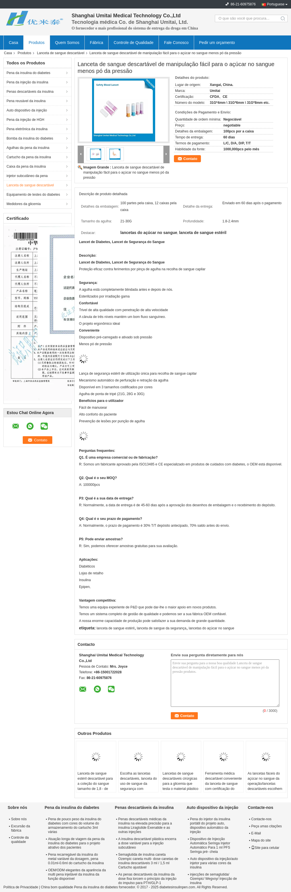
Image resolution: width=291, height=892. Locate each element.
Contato (190, 159)
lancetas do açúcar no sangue (211, 628)
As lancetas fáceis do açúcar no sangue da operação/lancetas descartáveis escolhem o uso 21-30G (265, 783)
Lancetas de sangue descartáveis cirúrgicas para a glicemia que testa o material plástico (180, 781)
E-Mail (256, 833)
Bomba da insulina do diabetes (30, 138)
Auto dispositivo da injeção (27, 110)
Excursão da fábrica (20, 828)
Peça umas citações (266, 826)
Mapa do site (261, 840)
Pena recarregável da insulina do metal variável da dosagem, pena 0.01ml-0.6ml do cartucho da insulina (76, 859)
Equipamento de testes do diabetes (33, 195)
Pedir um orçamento (217, 42)
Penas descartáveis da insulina (30, 92)
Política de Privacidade (20, 887)
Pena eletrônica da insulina (27, 129)
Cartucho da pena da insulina (29, 157)
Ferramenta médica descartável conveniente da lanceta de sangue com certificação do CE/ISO (223, 783)
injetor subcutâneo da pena (27, 176)
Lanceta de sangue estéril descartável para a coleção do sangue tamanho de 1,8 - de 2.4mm (95, 783)
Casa (13, 42)
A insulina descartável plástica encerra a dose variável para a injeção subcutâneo (147, 843)
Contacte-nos (261, 819)
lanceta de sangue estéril (115, 628)
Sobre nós (19, 819)
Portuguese (275, 4)
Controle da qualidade (20, 840)
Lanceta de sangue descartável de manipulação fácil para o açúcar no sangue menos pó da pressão (126, 172)
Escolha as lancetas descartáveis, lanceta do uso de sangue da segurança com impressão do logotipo (138, 783)
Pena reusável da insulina (26, 101)
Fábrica (96, 42)
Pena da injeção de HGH (25, 120)
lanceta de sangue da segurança (161, 628)
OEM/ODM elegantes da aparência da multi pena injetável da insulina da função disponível (77, 874)
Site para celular (265, 848)
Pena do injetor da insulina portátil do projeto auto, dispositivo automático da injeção (210, 825)
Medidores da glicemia (24, 204)
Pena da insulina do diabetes (28, 73)
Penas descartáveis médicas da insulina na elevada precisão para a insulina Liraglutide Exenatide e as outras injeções (145, 825)
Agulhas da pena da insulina (28, 148)
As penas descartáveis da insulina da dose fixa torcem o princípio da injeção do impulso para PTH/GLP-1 (147, 878)
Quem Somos (67, 42)
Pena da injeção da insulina (27, 82)
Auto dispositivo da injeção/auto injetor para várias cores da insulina (214, 863)
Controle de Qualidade (133, 42)
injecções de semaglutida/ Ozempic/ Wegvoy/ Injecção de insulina (213, 878)
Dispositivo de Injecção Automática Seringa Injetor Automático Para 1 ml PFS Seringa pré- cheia (210, 845)
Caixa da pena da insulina (26, 166)
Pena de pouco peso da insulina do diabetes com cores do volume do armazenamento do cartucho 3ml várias (74, 825)
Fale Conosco (176, 42)
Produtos (37, 42)
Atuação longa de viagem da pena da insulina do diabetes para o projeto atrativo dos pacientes (76, 843)
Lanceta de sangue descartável (60, 53)
